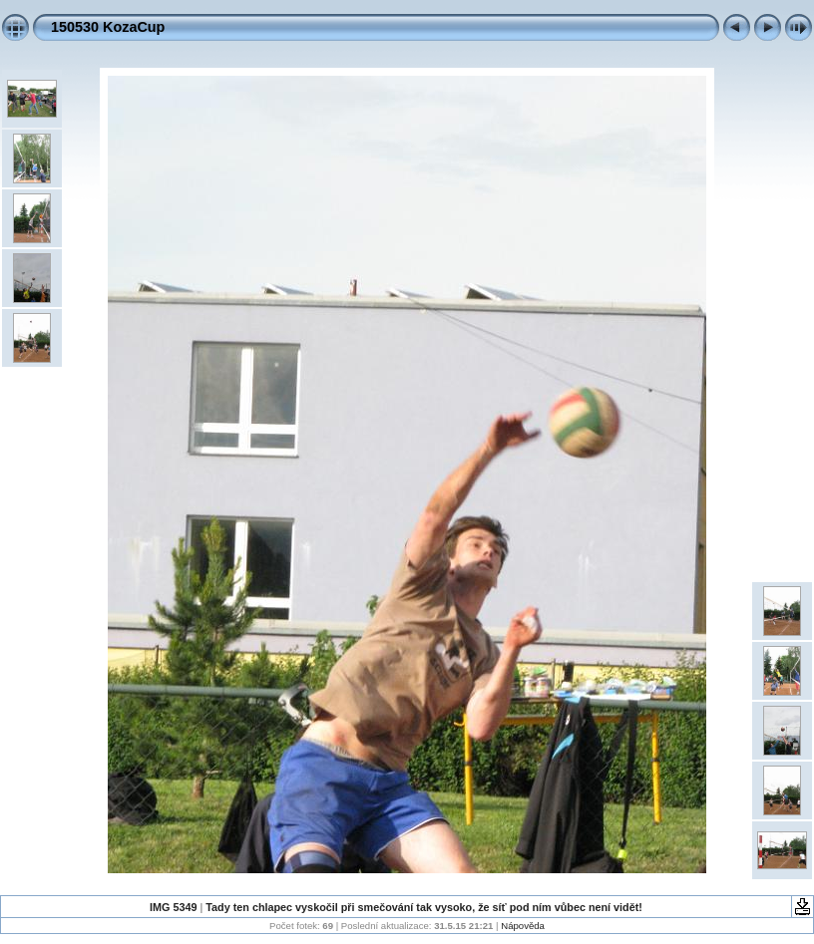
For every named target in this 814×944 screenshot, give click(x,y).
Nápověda (523, 925)
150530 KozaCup (108, 27)
